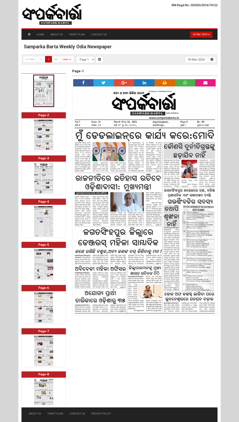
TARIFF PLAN (77, 34)
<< (41, 59)
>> (55, 59)
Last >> (67, 59)
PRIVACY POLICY (101, 413)
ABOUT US (56, 34)
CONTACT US (99, 34)
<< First (30, 59)
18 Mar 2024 (201, 34)
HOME (40, 34)
